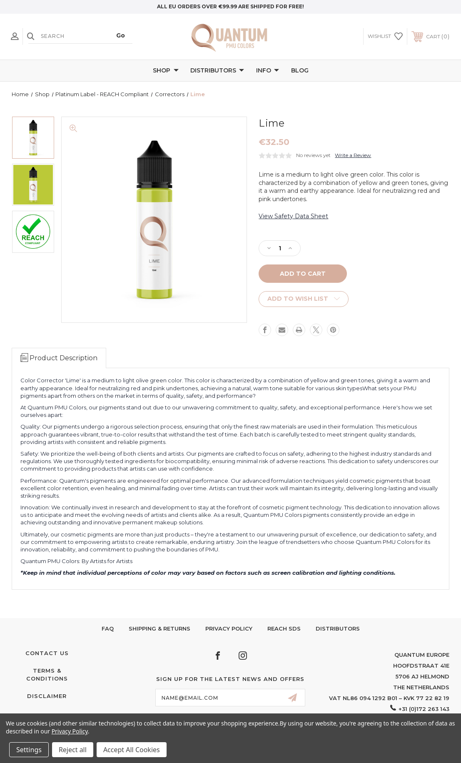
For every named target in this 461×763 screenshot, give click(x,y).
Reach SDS (284, 628)
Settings (29, 749)
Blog (300, 70)
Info (267, 71)
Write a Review (353, 155)
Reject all (73, 749)
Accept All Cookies (131, 749)
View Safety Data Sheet (293, 216)
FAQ (108, 628)
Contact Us (47, 653)
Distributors (217, 71)
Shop (166, 71)
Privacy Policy (228, 628)
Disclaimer (47, 696)
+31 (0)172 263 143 (424, 709)
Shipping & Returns (159, 628)
